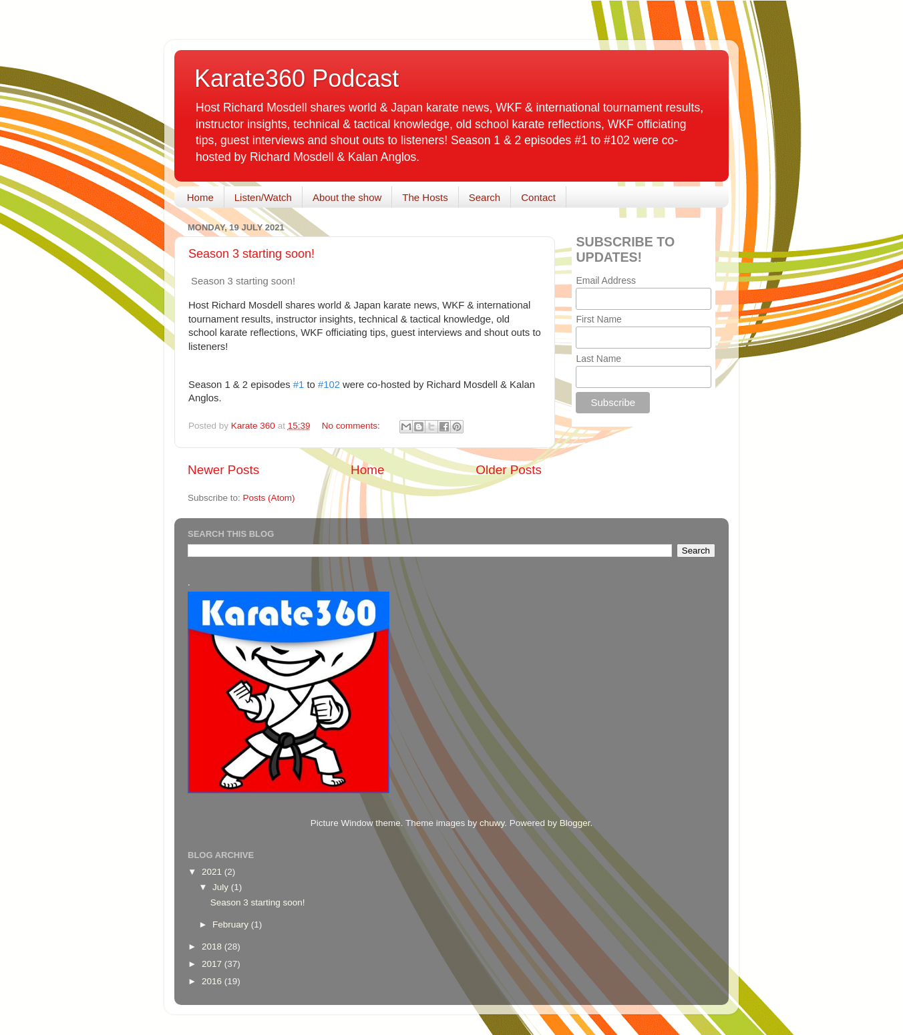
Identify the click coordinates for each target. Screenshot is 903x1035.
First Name (598, 319)
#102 (329, 384)
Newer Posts (223, 470)
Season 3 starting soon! (251, 253)
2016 (213, 981)
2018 (213, 947)
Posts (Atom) (269, 498)
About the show (347, 197)
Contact (538, 197)
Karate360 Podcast (296, 78)
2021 (213, 872)
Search (485, 197)
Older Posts (509, 470)
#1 (299, 384)
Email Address (605, 280)
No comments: (352, 426)
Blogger (575, 823)
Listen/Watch (263, 197)
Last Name (598, 358)
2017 (213, 964)
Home (200, 197)
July (221, 887)
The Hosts (424, 197)
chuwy (492, 823)
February (231, 924)
